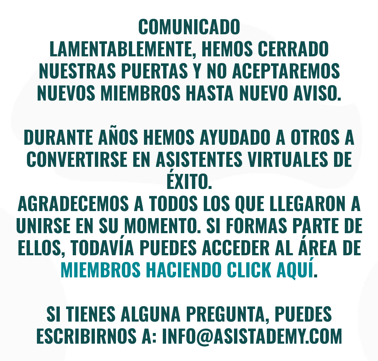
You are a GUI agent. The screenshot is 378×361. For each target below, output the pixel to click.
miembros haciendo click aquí (186, 269)
